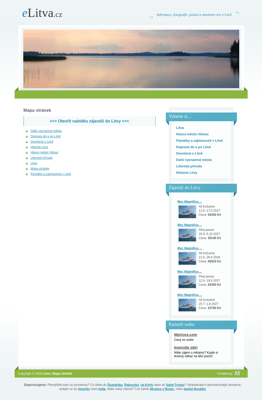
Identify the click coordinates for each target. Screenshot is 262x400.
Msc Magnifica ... (190, 201)
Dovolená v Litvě (42, 141)
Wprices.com (185, 335)
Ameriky (84, 389)
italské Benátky (194, 389)
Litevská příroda (41, 158)
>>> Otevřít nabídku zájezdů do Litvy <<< (89, 121)
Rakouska (131, 385)
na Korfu (146, 385)
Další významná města (46, 131)
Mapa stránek (40, 168)
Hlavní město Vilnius (45, 152)
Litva (42, 12)
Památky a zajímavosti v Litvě (51, 174)
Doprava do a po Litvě (46, 136)
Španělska (115, 385)
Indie (102, 389)
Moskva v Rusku (162, 389)
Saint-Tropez (175, 385)
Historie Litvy (39, 147)
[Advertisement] (131, 94)
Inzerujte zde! (186, 347)
